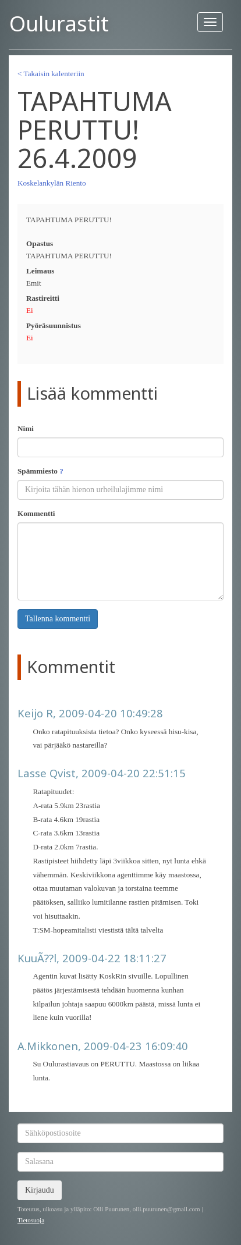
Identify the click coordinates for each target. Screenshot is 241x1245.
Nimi (25, 428)
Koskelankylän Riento (51, 183)
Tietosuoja (30, 1219)
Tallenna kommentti (57, 618)
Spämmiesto (40, 471)
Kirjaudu (39, 1190)
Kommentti (36, 513)
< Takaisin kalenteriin (50, 73)
